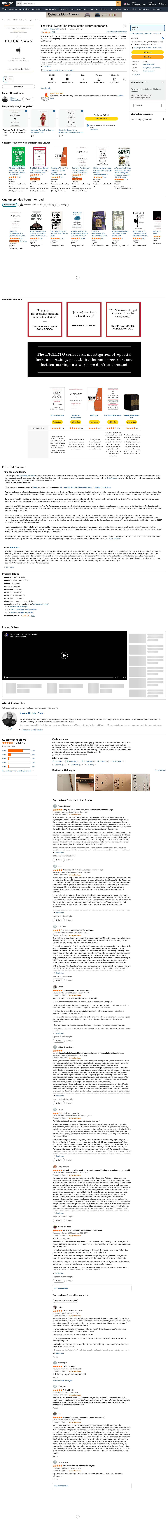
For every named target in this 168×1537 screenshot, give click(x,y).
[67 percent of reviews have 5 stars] (18, 750)
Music (126, 9)
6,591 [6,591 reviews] (83, 238)
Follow (28, 99)
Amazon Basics (50, 9)
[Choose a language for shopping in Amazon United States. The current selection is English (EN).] (126, 4)
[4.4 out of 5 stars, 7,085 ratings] (100, 177)
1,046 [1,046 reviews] (62, 238)
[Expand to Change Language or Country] (129, 4)
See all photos (159, 770)
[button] (4, 9)
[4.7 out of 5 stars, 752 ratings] (15, 177)
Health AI (26, 9)
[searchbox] (69, 3)
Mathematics (23, 20)
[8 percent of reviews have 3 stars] (18, 758)
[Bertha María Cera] (17, 634)
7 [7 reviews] (122, 238)
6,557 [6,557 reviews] (21, 238)
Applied (31, 20)
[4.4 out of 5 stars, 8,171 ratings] (36, 175)
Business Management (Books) (22, 612)
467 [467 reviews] (143, 238)
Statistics (38, 20)
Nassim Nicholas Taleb (51, 29)
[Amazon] (8, 3)
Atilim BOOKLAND (148, 64)
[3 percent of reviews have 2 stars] (18, 762)
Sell (111, 9)
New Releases (82, 9)
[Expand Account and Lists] (145, 4)
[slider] (60, 677)
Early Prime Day (15, 9)
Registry (119, 9)
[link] (43, 118)
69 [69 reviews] (102, 238)
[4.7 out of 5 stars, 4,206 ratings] (121, 179)
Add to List (139, 105)
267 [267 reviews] (41, 238)
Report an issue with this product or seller (57, 70)
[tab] (58, 761)
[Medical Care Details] (42, 9)
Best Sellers (63, 9)
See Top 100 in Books (41, 604)
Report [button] (70, 860)
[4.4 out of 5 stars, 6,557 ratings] (78, 175)
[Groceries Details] (97, 9)
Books (72, 9)
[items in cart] (162, 3)
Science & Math (13, 20)
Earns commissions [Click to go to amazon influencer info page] (31, 634)
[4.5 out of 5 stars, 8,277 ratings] (57, 177)
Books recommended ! (18, 637)
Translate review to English (63, 1381)
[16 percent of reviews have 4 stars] (18, 754)
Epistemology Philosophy (19, 606)
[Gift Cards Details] (108, 9)
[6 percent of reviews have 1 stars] (18, 766)
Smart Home (156, 9)
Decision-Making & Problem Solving (24, 609)
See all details (46, 88)
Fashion (133, 9)
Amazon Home (144, 9)
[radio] (147, 28)
